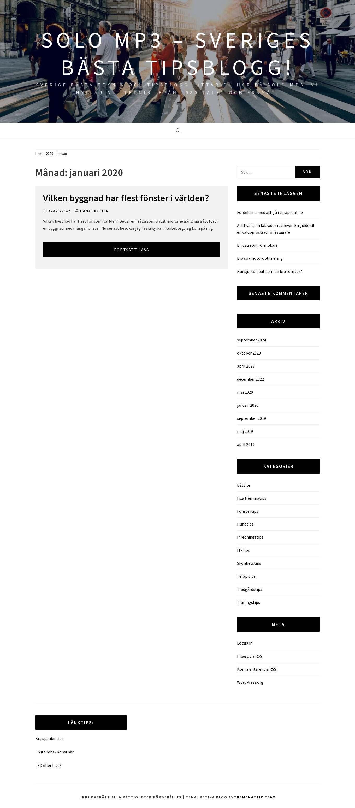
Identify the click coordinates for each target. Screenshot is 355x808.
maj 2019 (245, 431)
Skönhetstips (249, 563)
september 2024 (251, 340)
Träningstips (248, 602)
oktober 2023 (249, 353)
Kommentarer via (256, 669)
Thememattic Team (255, 797)
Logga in (244, 643)
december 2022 (250, 379)
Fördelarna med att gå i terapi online (270, 212)
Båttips (244, 485)
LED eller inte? (48, 765)
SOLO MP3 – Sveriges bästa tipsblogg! (177, 53)
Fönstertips (94, 211)
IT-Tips (243, 550)
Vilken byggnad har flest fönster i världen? (126, 198)
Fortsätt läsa (131, 249)
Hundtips (245, 524)
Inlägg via (249, 656)
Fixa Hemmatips (251, 498)
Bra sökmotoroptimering (260, 258)
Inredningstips (250, 537)
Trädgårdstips (249, 589)
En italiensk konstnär (54, 751)
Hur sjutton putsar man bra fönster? (269, 271)
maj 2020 (245, 392)
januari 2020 (247, 405)
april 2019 (246, 444)
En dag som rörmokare (257, 245)
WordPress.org (250, 682)
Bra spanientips (49, 738)
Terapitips (246, 576)
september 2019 (251, 418)
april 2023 (246, 366)
